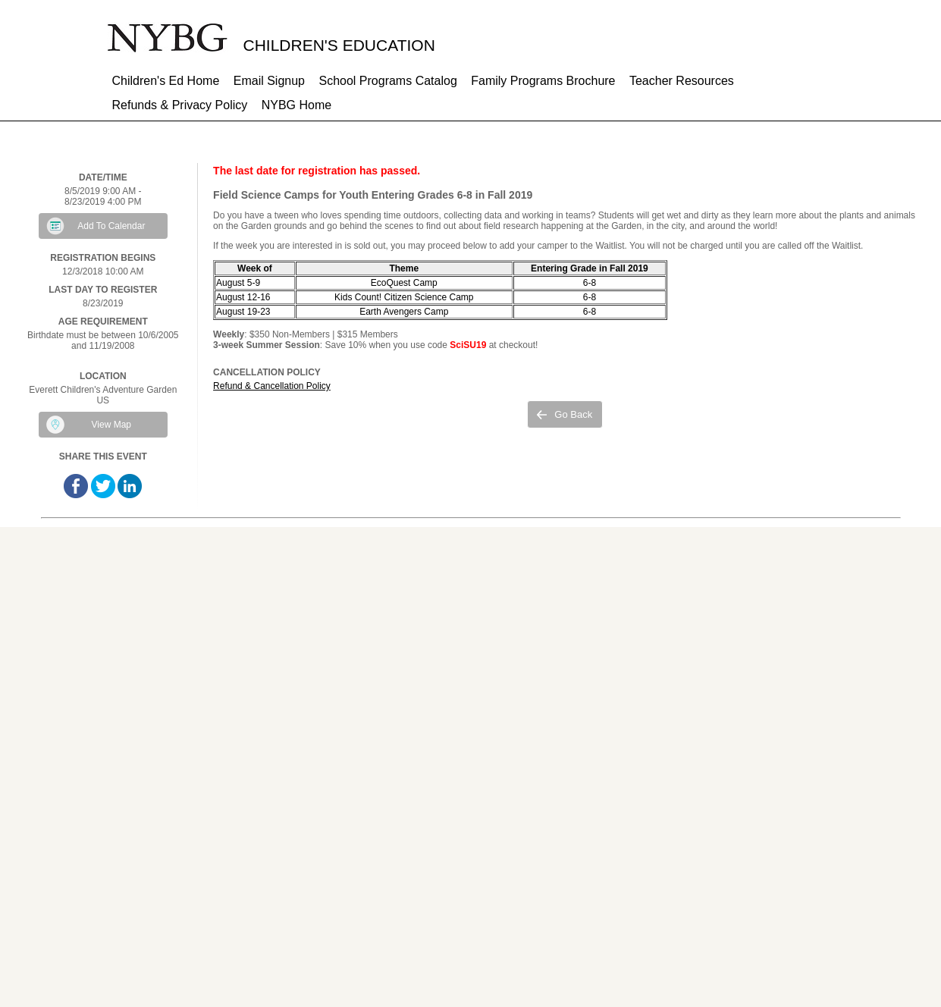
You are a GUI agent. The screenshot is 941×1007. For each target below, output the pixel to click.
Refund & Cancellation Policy (272, 386)
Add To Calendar (111, 226)
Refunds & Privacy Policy (180, 105)
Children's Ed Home (166, 80)
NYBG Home (296, 105)
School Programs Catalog (387, 80)
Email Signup (269, 80)
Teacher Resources (681, 80)
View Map (111, 424)
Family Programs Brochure (543, 80)
